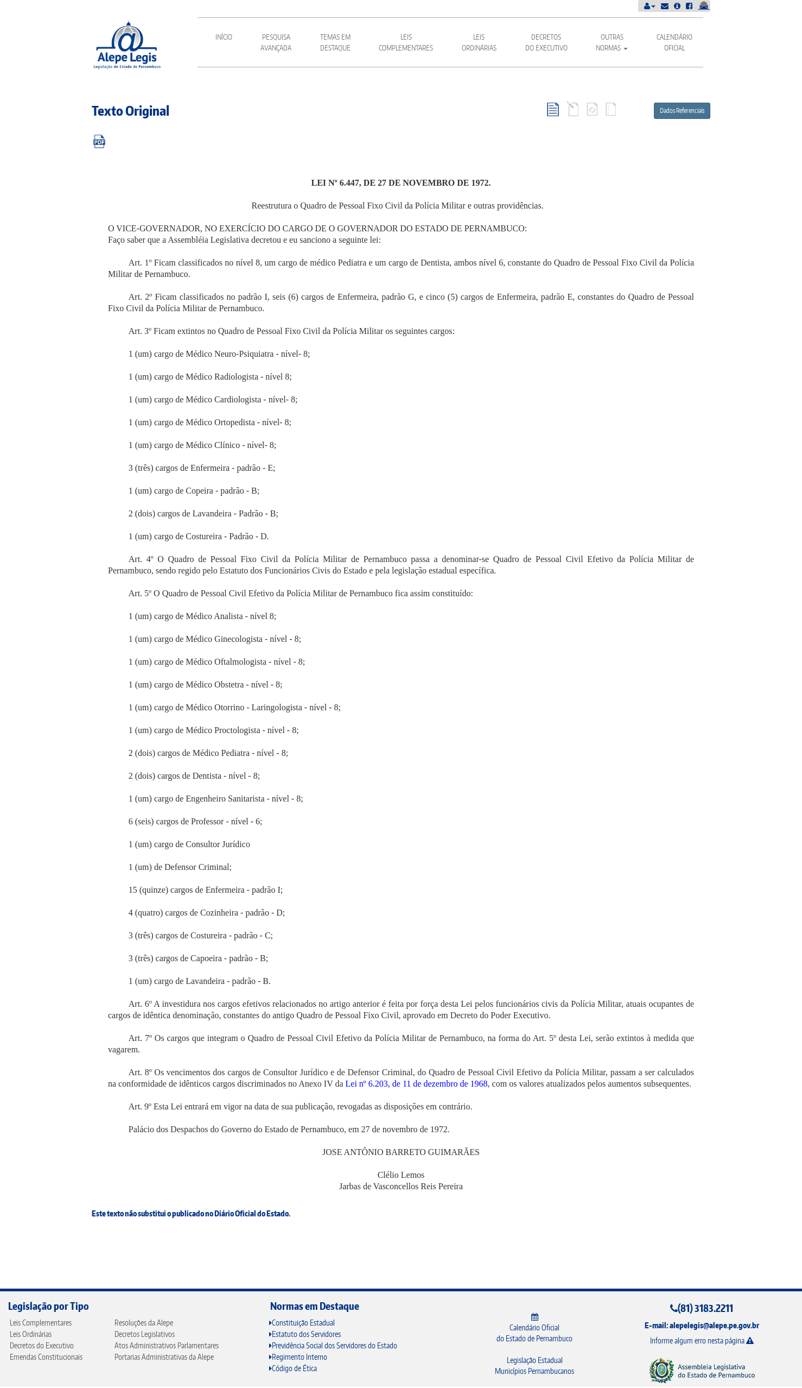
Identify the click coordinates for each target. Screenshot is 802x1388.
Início (223, 37)
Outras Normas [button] (612, 42)
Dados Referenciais (682, 110)
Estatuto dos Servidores (305, 1334)
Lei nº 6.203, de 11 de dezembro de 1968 (417, 1083)
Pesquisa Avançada (275, 42)
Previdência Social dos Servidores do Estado (333, 1345)
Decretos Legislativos (144, 1334)
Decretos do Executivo (546, 42)
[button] (649, 5)
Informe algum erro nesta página (702, 1340)
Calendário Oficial (674, 42)
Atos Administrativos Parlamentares (166, 1345)
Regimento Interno (298, 1356)
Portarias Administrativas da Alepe (164, 1356)
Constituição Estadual (302, 1322)
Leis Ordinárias (479, 42)
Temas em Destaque (335, 42)
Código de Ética (293, 1368)
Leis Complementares (406, 42)
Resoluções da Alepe (143, 1322)
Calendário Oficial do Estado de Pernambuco (534, 1328)
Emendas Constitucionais (46, 1356)
